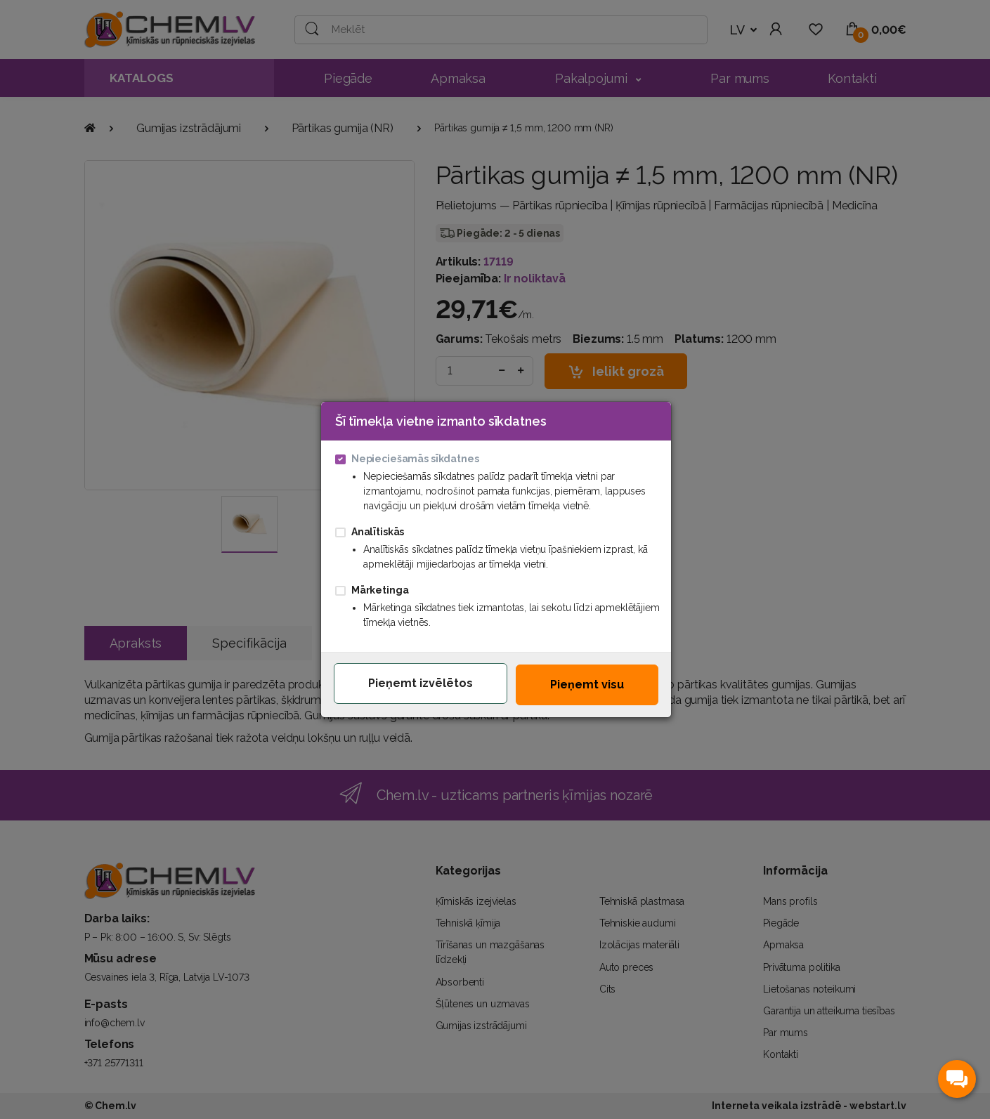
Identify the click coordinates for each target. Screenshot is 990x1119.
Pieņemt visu (587, 684)
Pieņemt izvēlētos (420, 683)
